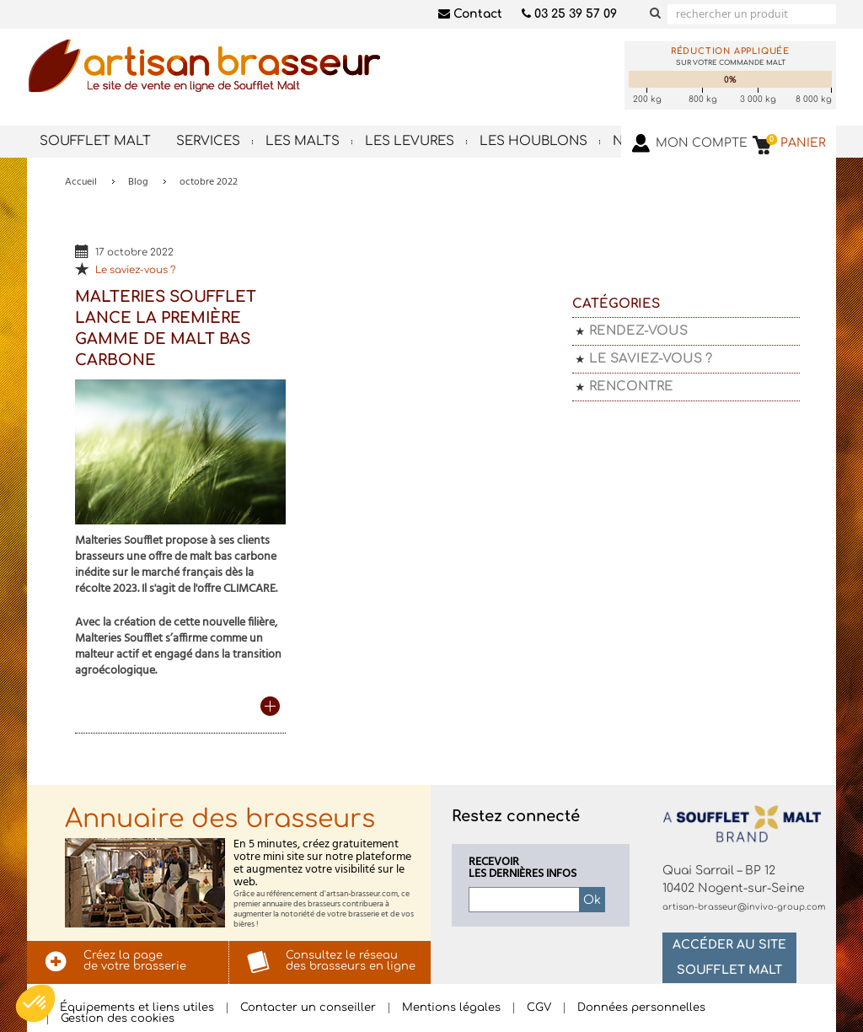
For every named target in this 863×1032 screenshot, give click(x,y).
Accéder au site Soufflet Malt (729, 957)
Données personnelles (641, 1007)
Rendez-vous (638, 331)
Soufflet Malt (95, 141)
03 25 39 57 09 (569, 14)
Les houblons (533, 141)
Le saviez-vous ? (135, 270)
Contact (470, 14)
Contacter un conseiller (308, 1007)
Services (208, 141)
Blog (138, 182)
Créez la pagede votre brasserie (134, 960)
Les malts (302, 141)
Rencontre (631, 386)
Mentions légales (451, 1007)
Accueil (81, 182)
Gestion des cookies (117, 1018)
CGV (539, 1007)
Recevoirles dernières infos (522, 868)
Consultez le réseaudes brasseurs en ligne (350, 960)
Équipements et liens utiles (137, 1007)
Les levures (409, 141)
